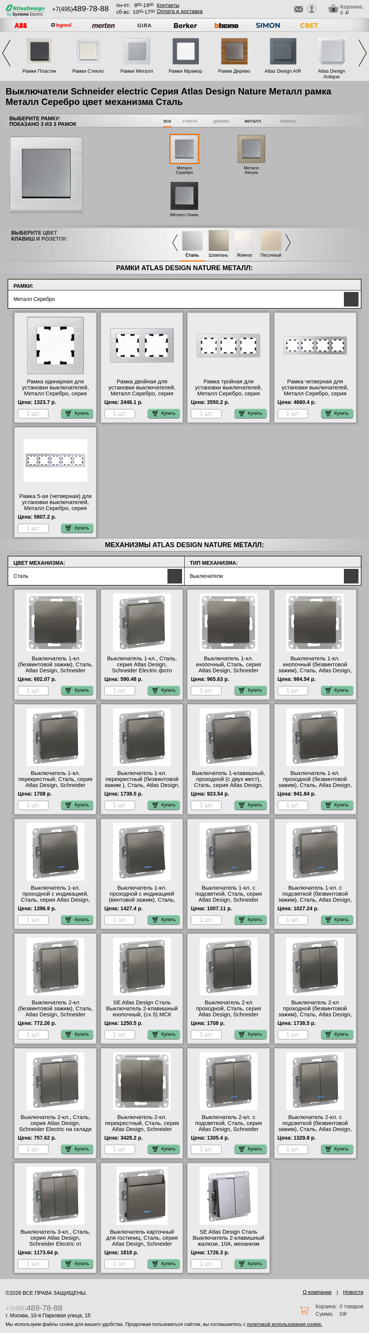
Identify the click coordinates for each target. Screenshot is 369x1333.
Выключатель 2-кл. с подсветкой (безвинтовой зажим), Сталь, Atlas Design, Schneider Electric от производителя (315, 1129)
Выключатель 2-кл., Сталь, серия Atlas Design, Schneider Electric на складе (55, 1123)
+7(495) (80, 9)
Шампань (218, 255)
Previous (6, 53)
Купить (77, 413)
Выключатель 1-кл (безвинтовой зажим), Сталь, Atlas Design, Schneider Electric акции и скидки (55, 667)
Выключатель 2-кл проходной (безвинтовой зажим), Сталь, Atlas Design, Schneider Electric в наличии (315, 1011)
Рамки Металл (137, 71)
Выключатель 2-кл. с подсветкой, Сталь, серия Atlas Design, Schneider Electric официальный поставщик (228, 1129)
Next (362, 53)
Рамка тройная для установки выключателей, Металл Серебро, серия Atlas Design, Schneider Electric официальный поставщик (228, 396)
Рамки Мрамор (185, 71)
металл (253, 121)
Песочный (270, 255)
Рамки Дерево (234, 71)
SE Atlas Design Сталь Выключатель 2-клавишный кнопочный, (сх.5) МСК (142, 1008)
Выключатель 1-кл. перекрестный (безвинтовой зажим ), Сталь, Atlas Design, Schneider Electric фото (142, 782)
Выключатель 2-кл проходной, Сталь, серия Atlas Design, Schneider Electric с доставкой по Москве (228, 1014)
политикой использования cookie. (284, 1324)
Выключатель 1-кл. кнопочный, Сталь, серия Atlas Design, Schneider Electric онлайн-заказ (228, 667)
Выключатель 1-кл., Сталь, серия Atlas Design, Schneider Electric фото (142, 664)
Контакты (168, 5)
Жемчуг (245, 255)
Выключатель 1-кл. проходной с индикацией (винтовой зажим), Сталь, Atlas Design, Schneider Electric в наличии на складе (142, 900)
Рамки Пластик (39, 71)
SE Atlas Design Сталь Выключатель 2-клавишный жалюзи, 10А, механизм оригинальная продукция (228, 1241)
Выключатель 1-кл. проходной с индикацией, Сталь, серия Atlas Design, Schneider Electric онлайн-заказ (55, 900)
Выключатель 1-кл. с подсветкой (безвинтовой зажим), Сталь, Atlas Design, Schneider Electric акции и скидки (315, 900)
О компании (317, 1292)
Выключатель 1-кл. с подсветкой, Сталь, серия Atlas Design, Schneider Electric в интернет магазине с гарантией (229, 900)
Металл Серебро (184, 170)
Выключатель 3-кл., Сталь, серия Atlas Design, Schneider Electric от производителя (55, 1241)
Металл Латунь (251, 170)
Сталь (192, 255)
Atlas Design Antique (331, 73)
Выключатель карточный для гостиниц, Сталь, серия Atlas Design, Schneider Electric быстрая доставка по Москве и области (142, 1244)
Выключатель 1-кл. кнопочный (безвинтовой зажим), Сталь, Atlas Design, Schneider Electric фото (315, 667)
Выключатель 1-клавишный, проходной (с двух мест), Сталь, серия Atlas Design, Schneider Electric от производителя (228, 785)
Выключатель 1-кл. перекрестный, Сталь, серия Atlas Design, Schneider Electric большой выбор (55, 782)
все (167, 121)
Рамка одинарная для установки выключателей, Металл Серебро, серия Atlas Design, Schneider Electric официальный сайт (55, 393)
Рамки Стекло (88, 71)
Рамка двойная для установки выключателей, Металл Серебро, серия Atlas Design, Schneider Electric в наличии (142, 393)
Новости (353, 1292)
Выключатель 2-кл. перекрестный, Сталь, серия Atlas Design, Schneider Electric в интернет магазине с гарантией (142, 1129)
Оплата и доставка (179, 11)
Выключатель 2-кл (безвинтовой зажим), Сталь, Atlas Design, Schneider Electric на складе (55, 1011)
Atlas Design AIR (282, 71)
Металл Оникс (184, 214)
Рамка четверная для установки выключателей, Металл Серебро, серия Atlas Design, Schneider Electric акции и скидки (315, 393)
